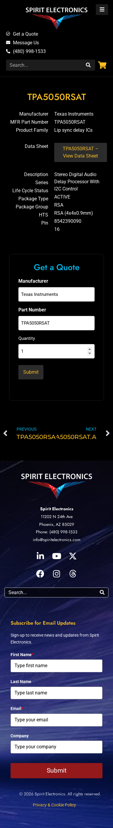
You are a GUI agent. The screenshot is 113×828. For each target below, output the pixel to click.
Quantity (26, 338)
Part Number (32, 310)
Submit (57, 770)
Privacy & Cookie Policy (54, 805)
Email (17, 708)
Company (20, 735)
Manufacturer (33, 281)
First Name (22, 654)
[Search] (87, 65)
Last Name (21, 681)
